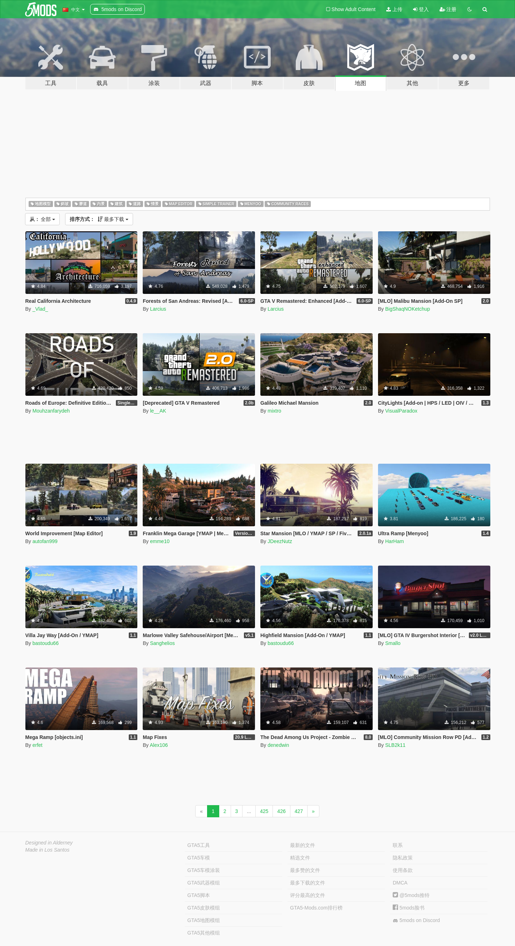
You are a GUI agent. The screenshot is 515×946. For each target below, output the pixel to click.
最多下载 (99, 219)
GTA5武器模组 (203, 883)
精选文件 (300, 858)
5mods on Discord (416, 920)
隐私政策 (403, 858)
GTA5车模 (198, 858)
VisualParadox (401, 411)
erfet (38, 745)
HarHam (394, 541)
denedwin (278, 745)
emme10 (159, 541)
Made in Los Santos (47, 850)
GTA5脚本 (198, 895)
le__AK (158, 411)
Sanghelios (162, 643)
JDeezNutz (280, 541)
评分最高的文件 (307, 895)
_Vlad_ (40, 309)
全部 (42, 219)
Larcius (158, 309)
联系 (398, 845)
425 (264, 811)
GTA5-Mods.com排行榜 (316, 908)
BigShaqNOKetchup (407, 309)
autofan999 (45, 541)
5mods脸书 (409, 908)
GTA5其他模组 (203, 933)
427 (299, 811)
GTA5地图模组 (203, 920)
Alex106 (159, 745)
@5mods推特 (411, 895)
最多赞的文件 (305, 870)
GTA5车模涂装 (203, 870)
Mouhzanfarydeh (51, 411)
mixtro (274, 411)
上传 (394, 9)
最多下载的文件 (307, 883)
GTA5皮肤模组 (203, 908)
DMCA (400, 883)
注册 (448, 9)
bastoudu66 (46, 643)
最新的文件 (302, 845)
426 (281, 811)
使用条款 (403, 870)
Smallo (393, 643)
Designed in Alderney (49, 843)
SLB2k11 (395, 745)
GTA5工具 (198, 845)
